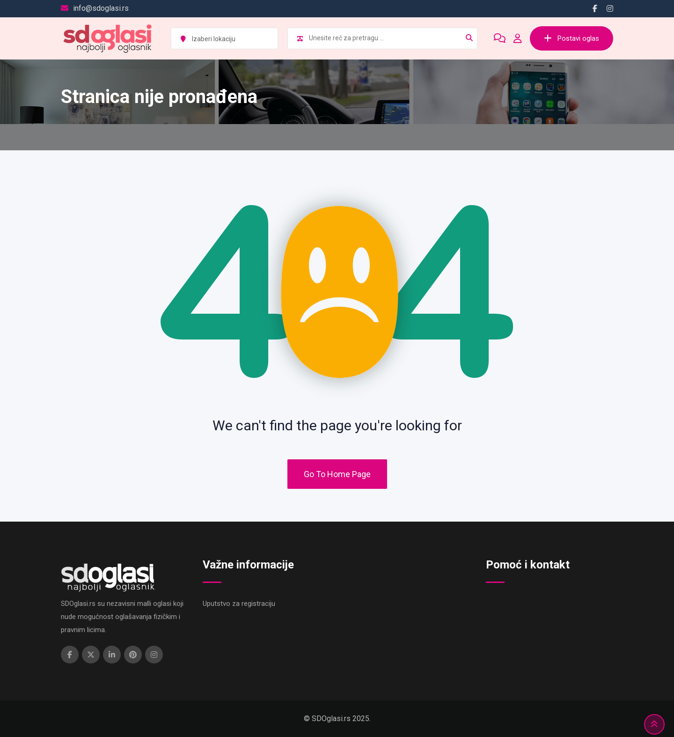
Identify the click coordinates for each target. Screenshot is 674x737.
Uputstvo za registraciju (239, 603)
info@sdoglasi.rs (101, 8)
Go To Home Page (337, 474)
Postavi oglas (571, 38)
